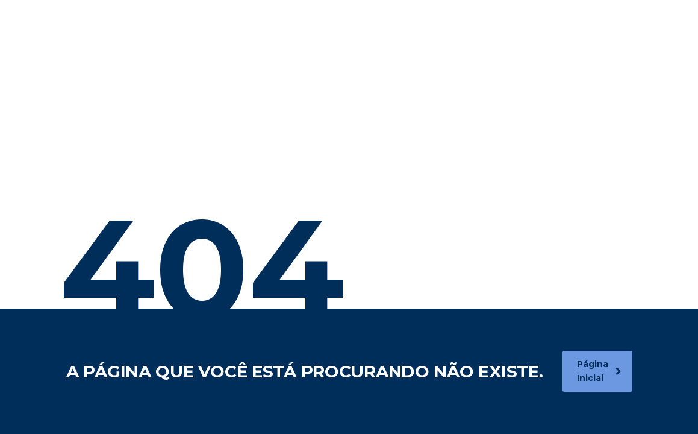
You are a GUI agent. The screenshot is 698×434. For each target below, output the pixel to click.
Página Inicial (599, 371)
